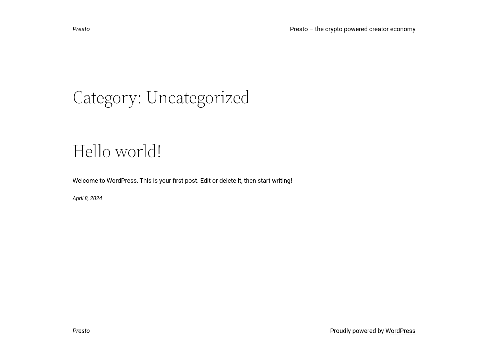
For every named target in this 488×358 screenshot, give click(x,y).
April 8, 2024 (87, 198)
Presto (81, 29)
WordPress (400, 330)
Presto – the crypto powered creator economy (353, 29)
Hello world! (117, 151)
